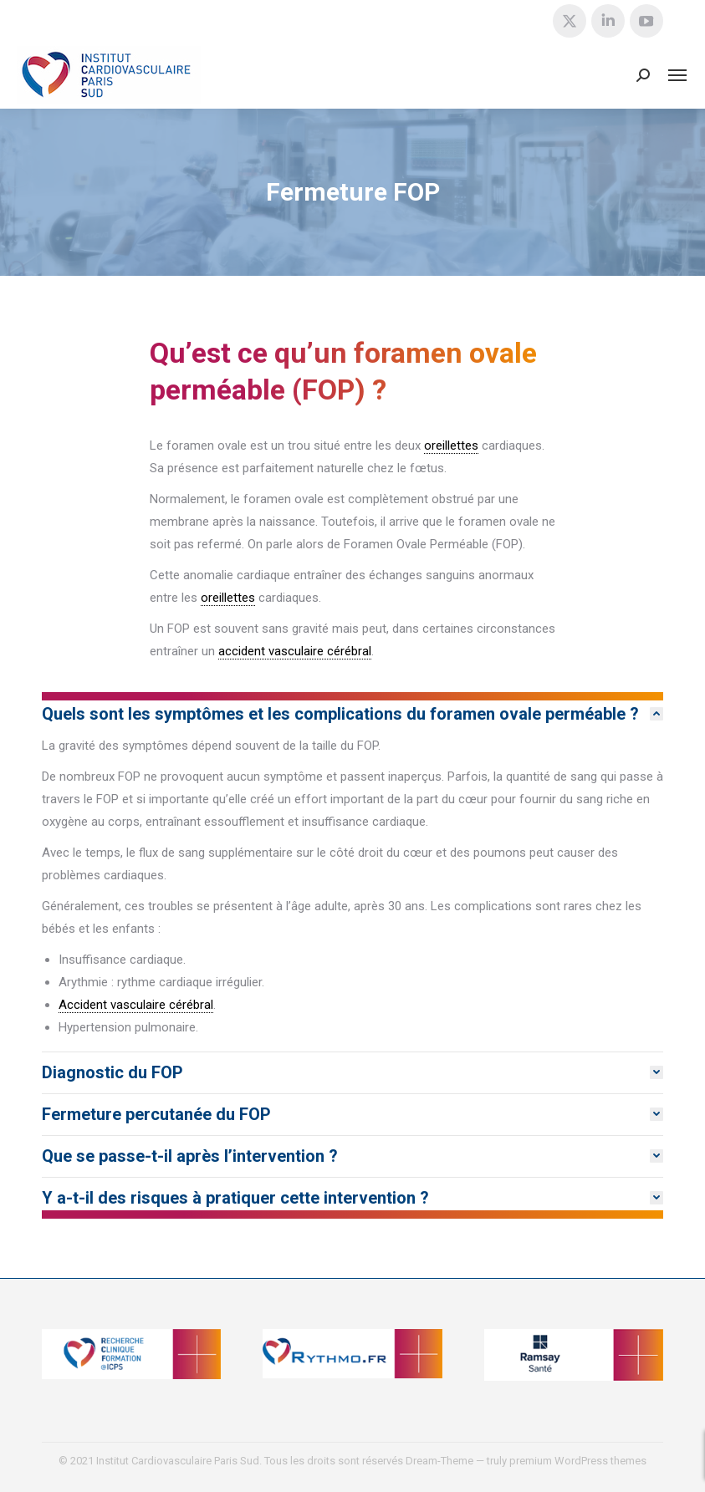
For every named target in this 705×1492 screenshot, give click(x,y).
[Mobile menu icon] (677, 75)
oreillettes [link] (451, 445)
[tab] (352, 713)
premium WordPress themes (577, 1460)
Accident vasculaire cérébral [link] (136, 1004)
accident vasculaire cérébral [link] (294, 651)
